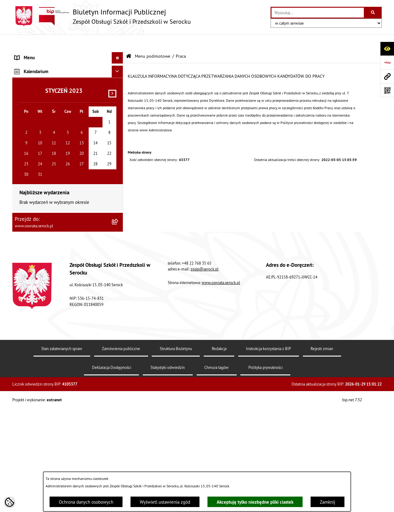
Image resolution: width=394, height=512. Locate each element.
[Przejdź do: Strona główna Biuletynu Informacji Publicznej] (128, 41)
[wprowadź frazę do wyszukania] (318, 13)
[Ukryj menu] (117, 42)
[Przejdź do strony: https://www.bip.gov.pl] (387, 62)
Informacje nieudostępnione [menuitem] (42, 178)
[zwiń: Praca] (119, 116)
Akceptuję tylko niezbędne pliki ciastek (255, 502)
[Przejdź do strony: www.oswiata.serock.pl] (387, 76)
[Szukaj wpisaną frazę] (373, 13)
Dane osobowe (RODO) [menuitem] (37, 213)
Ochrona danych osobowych (86, 502)
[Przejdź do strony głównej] (101, 16)
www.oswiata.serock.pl (221, 438)
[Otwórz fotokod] (387, 90)
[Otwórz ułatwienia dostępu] (387, 49)
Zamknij (327, 502)
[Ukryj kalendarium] (117, 227)
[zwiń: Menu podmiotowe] (119, 54)
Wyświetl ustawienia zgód (165, 502)
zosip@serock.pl (205, 424)
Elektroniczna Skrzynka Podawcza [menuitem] (47, 189)
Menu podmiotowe (152, 40)
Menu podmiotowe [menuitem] (33, 54)
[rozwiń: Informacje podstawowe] (119, 69)
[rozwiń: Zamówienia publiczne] (119, 100)
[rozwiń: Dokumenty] (119, 85)
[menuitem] (67, 70)
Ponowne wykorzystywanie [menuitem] (41, 201)
